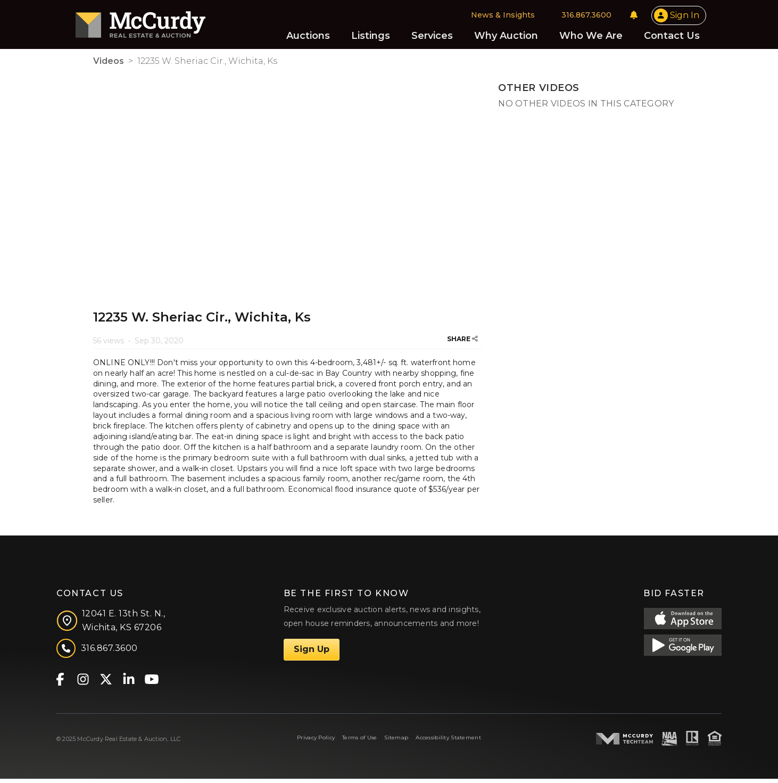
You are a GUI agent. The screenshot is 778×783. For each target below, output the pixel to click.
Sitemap (396, 741)
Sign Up (311, 653)
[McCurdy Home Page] (158, 23)
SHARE (462, 343)
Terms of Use (359, 741)
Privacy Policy (316, 741)
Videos (108, 65)
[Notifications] (616, 17)
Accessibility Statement (448, 741)
